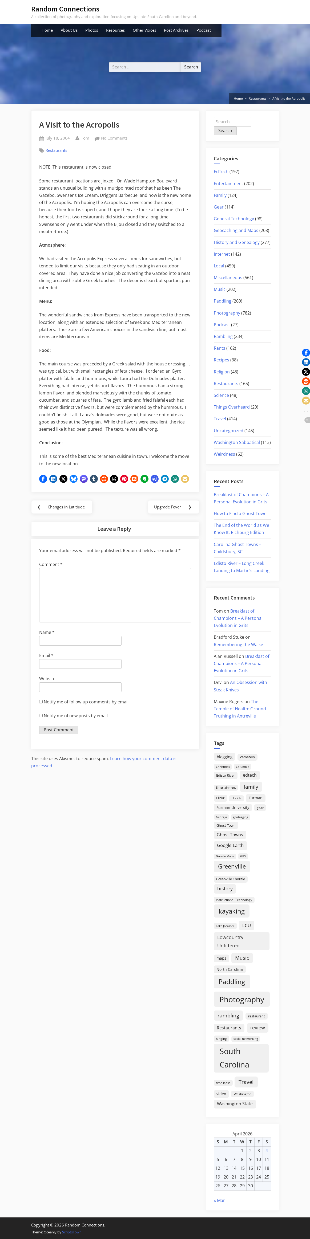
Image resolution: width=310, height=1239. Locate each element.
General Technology (234, 219)
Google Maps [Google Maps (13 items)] (225, 856)
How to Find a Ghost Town (240, 513)
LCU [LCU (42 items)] (246, 925)
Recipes (221, 360)
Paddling (222, 301)
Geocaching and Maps (236, 230)
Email (46, 656)
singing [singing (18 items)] (221, 1038)
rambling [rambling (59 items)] (228, 1015)
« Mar (219, 1200)
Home (47, 30)
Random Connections (65, 9)
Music (220, 289)
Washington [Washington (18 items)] (242, 1094)
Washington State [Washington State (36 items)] (235, 1104)
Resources (115, 30)
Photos (91, 30)
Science (221, 395)
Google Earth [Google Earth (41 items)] (230, 845)
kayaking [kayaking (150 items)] (232, 911)
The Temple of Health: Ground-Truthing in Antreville (240, 709)
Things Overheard (232, 407)
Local (219, 266)
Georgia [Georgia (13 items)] (221, 817)
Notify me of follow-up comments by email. (87, 702)
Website (47, 679)
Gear (219, 207)
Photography (227, 313)
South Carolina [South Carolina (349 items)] (234, 1058)
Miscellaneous (228, 277)
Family (220, 195)
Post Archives (176, 30)
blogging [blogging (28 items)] (224, 756)
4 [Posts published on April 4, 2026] (266, 1151)
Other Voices (144, 30)
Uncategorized (228, 431)
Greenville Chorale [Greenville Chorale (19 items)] (230, 879)
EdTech (221, 171)
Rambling (223, 336)
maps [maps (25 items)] (221, 958)
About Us (69, 30)
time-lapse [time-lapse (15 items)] (223, 1083)
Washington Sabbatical (237, 442)
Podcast (203, 30)
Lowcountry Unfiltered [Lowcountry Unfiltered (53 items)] (230, 941)
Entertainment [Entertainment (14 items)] (226, 787)
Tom (85, 138)
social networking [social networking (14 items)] (245, 1039)
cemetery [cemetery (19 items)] (247, 757)
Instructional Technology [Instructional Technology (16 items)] (234, 900)
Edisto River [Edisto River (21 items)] (225, 775)
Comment (51, 565)
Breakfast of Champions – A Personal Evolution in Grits (238, 618)
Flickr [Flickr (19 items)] (220, 798)
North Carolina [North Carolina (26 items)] (229, 969)
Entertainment (228, 183)
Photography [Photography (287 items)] (241, 999)
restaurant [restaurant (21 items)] (256, 1016)
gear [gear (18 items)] (260, 807)
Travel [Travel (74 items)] (246, 1082)
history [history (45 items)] (225, 888)
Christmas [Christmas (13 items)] (223, 767)
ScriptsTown (72, 1232)
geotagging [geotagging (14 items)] (240, 817)
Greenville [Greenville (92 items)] (232, 866)
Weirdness (224, 454)
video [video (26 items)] (221, 1093)
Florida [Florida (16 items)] (236, 798)
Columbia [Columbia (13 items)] (242, 767)
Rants (219, 348)
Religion (222, 372)
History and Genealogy (237, 242)
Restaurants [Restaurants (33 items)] (229, 1028)
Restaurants (56, 150)
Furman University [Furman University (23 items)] (232, 807)
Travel (220, 419)
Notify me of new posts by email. (76, 716)
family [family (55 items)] (251, 786)
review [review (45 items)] (257, 1027)
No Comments (114, 138)
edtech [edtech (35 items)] (250, 775)
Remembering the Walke (238, 644)
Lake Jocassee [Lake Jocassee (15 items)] (225, 926)
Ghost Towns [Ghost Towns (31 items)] (230, 835)
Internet (222, 254)
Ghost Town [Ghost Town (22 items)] (226, 825)
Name (47, 633)
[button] (43, 479)
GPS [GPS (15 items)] (243, 856)
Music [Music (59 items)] (242, 957)
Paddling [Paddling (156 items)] (232, 981)
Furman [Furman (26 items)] (256, 797)
